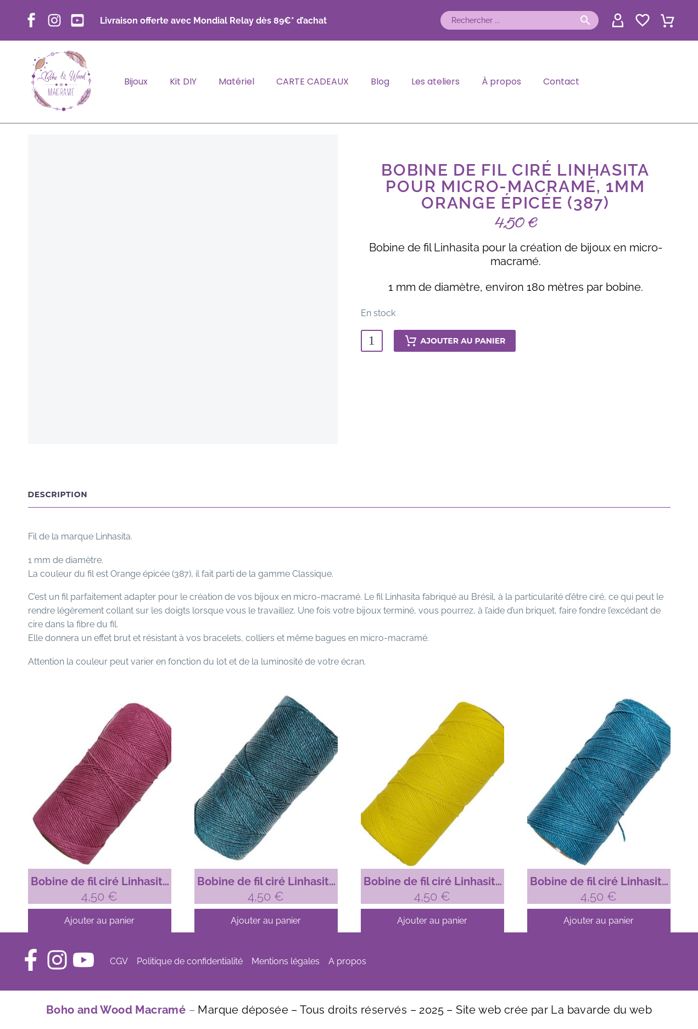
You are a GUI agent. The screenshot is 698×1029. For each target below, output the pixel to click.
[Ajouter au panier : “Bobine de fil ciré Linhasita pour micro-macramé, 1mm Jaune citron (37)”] (432, 920)
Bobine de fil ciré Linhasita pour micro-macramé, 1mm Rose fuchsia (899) (100, 882)
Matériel (236, 81)
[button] (585, 20)
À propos (501, 81)
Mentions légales (286, 961)
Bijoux (136, 81)
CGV (119, 961)
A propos (347, 961)
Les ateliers (435, 81)
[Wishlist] (641, 20)
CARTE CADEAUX (312, 81)
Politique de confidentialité (190, 961)
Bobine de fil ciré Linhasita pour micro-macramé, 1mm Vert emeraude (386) (266, 882)
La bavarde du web (601, 1009)
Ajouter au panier (455, 341)
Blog (380, 81)
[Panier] (667, 19)
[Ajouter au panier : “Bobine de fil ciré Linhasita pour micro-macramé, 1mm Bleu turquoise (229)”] (599, 920)
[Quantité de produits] (372, 341)
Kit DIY (183, 81)
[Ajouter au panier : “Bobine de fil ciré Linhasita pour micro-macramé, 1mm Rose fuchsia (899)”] (99, 920)
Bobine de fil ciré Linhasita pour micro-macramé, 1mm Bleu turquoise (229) (599, 882)
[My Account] (616, 20)
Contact (561, 81)
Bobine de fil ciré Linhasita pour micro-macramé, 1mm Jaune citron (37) (432, 882)
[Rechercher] (519, 20)
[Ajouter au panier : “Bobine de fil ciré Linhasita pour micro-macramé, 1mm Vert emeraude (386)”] (266, 920)
